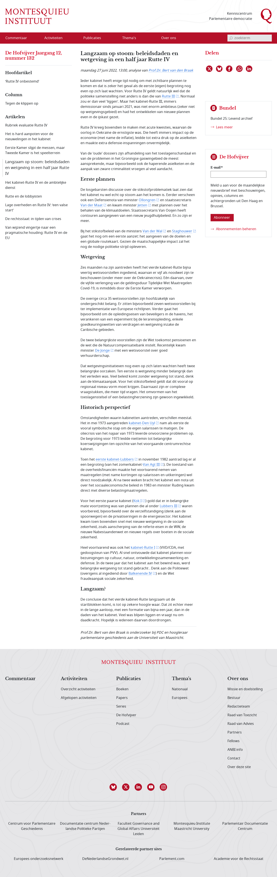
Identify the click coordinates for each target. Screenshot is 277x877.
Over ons (237, 678)
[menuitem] (18, 38)
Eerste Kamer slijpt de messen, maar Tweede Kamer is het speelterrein (35, 150)
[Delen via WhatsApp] (239, 68)
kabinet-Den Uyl (142, 423)
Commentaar (20, 678)
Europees (179, 697)
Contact (233, 758)
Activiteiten (74, 678)
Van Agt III (151, 464)
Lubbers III (168, 506)
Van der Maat (92, 205)
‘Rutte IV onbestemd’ (22, 81)
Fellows (233, 741)
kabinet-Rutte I (143, 547)
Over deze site (239, 767)
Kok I (137, 501)
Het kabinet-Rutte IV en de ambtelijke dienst (35, 185)
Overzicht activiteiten (78, 689)
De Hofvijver (126, 715)
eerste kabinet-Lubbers (115, 459)
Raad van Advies (240, 723)
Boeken (122, 689)
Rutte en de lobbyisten (23, 196)
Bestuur (233, 697)
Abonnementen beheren (236, 229)
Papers (122, 697)
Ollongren (147, 200)
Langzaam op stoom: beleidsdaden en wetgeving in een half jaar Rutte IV (37, 167)
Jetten (142, 205)
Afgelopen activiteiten (79, 697)
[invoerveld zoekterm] (249, 38)
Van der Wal (152, 231)
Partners (234, 732)
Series (121, 706)
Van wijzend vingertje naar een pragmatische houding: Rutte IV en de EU (36, 233)
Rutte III (168, 96)
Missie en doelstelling (245, 689)
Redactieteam (238, 706)
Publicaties (128, 678)
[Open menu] (74, 38)
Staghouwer (182, 231)
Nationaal (180, 689)
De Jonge (102, 350)
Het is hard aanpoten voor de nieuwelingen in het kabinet (29, 136)
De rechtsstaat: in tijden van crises (33, 219)
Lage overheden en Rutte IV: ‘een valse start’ (36, 208)
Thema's (181, 678)
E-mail (216, 167)
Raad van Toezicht (242, 715)
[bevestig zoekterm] (231, 38)
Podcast (122, 723)
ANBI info (235, 749)
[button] (113, 787)
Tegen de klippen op (21, 103)
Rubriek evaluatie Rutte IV (26, 125)
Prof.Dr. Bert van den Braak (170, 70)
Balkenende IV (140, 573)
